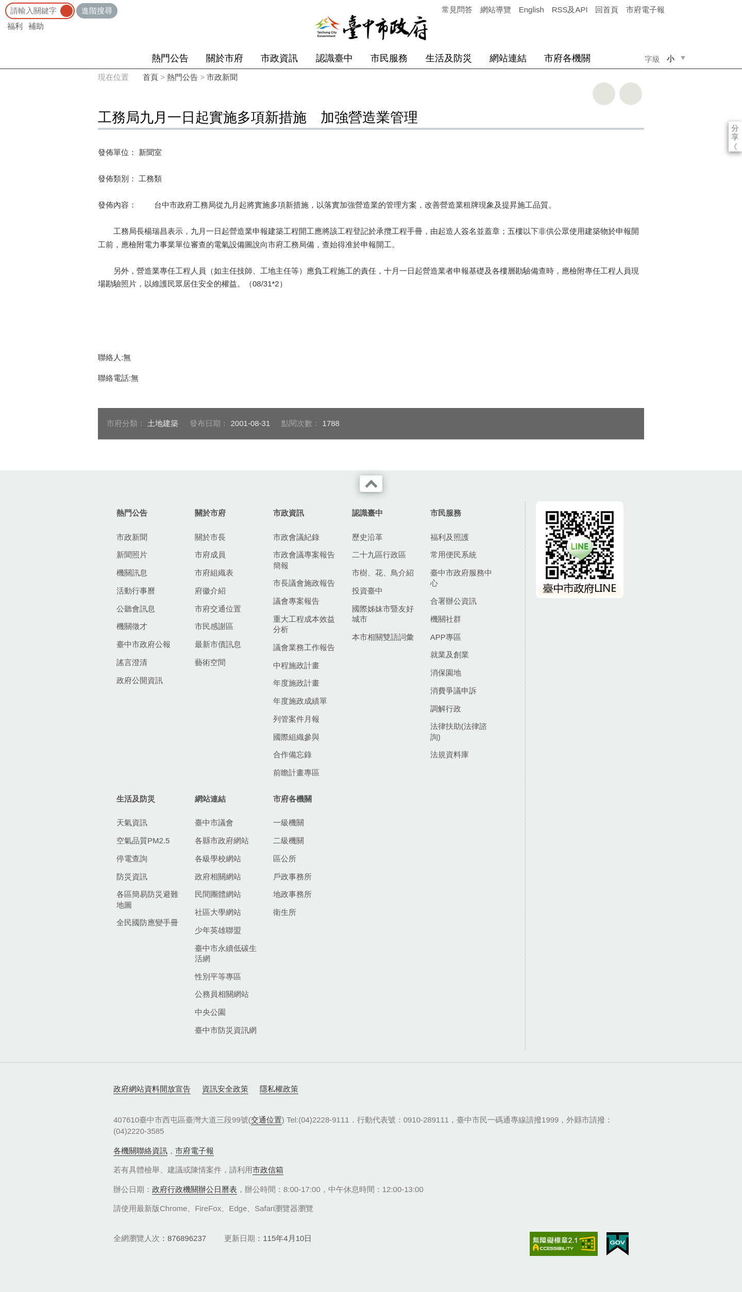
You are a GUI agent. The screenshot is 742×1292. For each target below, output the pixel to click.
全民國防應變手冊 (147, 922)
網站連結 (508, 58)
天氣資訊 (131, 822)
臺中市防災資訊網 (226, 1030)
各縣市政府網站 (222, 840)
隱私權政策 (279, 1088)
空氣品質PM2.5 (143, 840)
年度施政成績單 (300, 700)
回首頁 (606, 9)
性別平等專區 (218, 976)
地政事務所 (292, 894)
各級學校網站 (218, 858)
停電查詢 (131, 858)
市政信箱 (267, 1169)
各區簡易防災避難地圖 (147, 899)
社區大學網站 (218, 912)
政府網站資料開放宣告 (152, 1088)
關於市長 (210, 537)
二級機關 (288, 840)
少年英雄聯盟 (218, 930)
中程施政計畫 (296, 665)
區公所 (284, 858)
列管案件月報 (296, 719)
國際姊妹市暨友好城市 (383, 613)
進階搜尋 (96, 10)
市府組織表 (214, 572)
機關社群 (445, 619)
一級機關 (288, 822)
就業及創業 (449, 654)
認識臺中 (334, 58)
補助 (36, 26)
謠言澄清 (131, 662)
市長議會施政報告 (304, 583)
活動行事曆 (135, 590)
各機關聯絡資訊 (140, 1150)
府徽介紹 (210, 590)
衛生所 (284, 912)
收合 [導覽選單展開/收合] (371, 483)
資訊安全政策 (225, 1088)
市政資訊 (279, 58)
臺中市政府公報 (143, 644)
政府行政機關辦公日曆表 (194, 1189)
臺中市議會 (214, 822)
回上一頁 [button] (630, 93)
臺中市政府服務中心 (461, 577)
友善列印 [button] (604, 93)
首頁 (150, 77)
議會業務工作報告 (304, 647)
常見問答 (457, 9)
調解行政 (445, 708)
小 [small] (670, 58)
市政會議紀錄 (296, 537)
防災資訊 (131, 876)
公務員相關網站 (222, 994)
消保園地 (445, 672)
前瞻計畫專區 (296, 772)
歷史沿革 (367, 537)
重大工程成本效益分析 (304, 624)
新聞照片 (131, 554)
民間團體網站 (218, 894)
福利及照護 (449, 537)
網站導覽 (495, 9)
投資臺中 (367, 590)
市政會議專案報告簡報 (304, 559)
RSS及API (570, 9)
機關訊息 (131, 572)
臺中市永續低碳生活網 (226, 953)
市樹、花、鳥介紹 (383, 572)
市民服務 (389, 58)
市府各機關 (567, 58)
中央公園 (210, 1012)
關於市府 (224, 58)
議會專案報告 (296, 601)
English (531, 9)
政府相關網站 (218, 876)
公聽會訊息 (135, 608)
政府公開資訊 (139, 680)
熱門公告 (170, 58)
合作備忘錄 (292, 754)
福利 (15, 26)
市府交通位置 (218, 608)
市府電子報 (645, 9)
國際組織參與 (296, 737)
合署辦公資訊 (453, 601)
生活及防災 (449, 58)
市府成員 (210, 554)
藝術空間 (210, 662)
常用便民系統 (453, 554)
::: (3, 5)
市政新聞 (222, 77)
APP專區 (445, 637)
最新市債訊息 (218, 644)
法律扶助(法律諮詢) (458, 731)
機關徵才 (131, 626)
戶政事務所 (292, 876)
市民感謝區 (214, 626)
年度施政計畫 (296, 682)
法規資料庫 (449, 754)
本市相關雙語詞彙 (383, 637)
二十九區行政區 (379, 554)
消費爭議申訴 (453, 690)
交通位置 (266, 1119)
